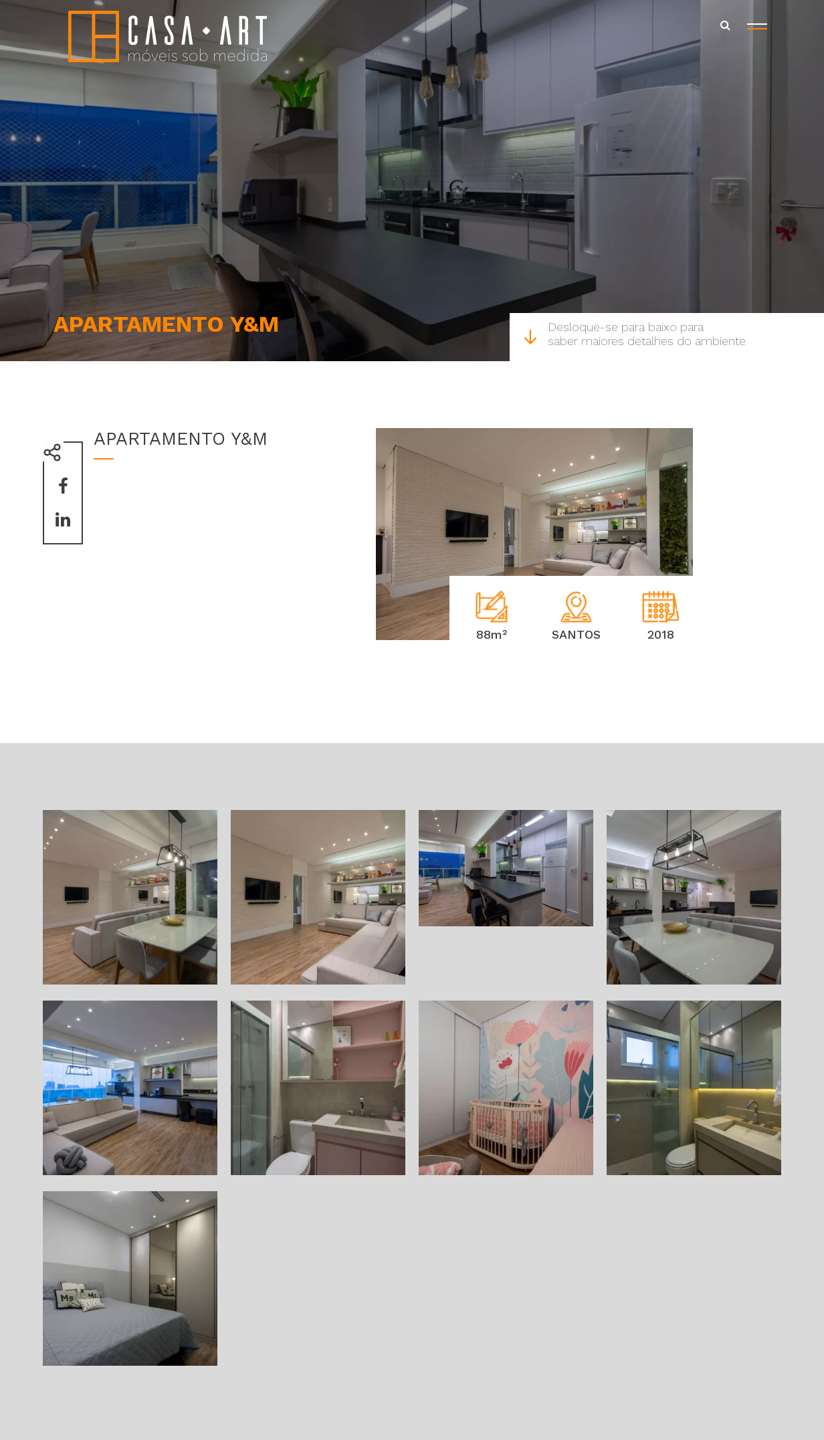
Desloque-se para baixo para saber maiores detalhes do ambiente (634, 334)
